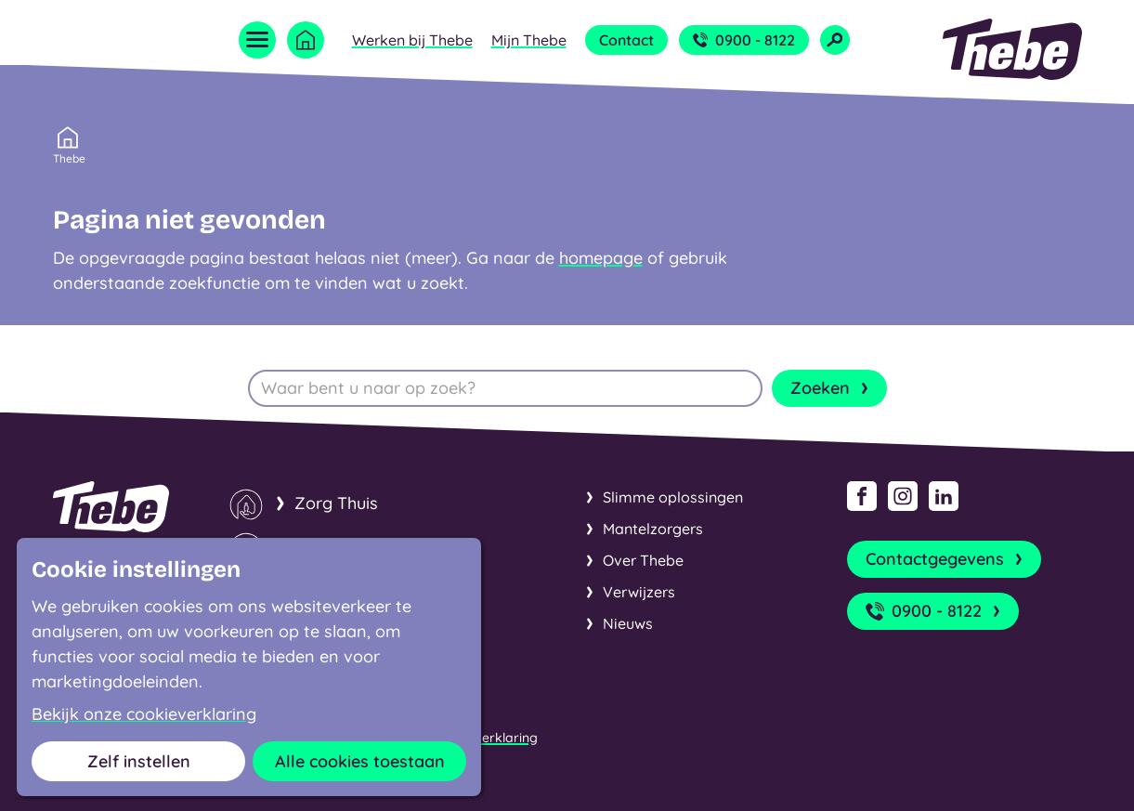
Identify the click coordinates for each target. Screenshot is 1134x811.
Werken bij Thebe (412, 40)
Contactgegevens (946, 559)
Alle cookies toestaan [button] (360, 761)
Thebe (69, 157)
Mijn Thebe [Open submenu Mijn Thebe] (529, 40)
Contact (626, 40)
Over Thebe (643, 560)
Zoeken (831, 388)
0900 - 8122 (744, 40)
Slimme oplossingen (673, 497)
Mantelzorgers (653, 528)
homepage (601, 257)
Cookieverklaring (485, 737)
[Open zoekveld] (835, 40)
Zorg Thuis (336, 503)
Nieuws (628, 623)
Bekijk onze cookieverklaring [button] (144, 714)
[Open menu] (257, 40)
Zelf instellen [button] (138, 761)
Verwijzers (639, 591)
